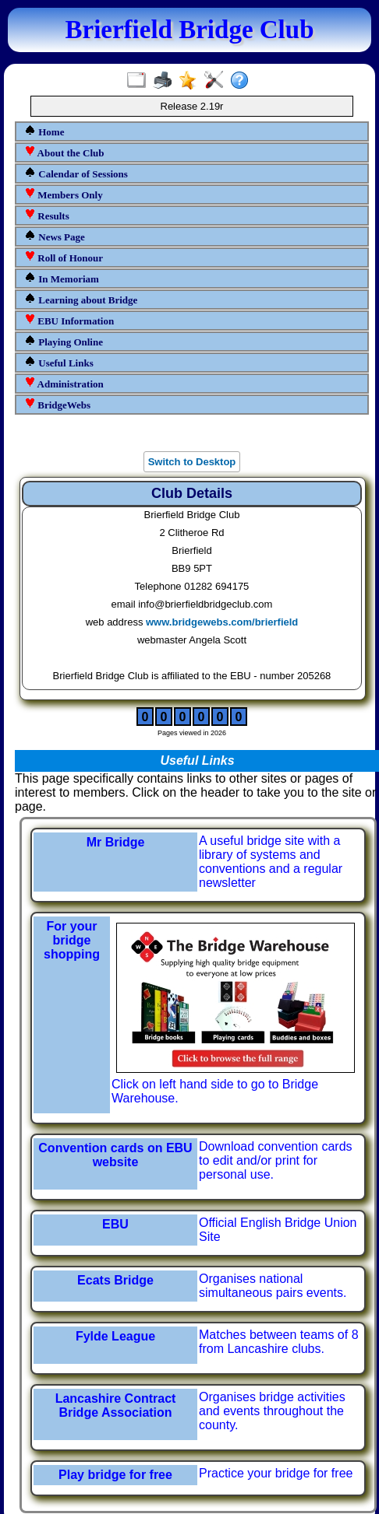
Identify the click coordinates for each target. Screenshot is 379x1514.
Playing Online (63, 341)
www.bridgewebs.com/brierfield (222, 622)
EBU (115, 1224)
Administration (64, 383)
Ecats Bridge (115, 1280)
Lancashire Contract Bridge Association (115, 1405)
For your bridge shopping (72, 940)
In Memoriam (61, 278)
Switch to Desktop (192, 462)
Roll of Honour (63, 257)
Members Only (63, 194)
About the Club (64, 152)
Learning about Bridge (80, 299)
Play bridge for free (115, 1474)
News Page (54, 236)
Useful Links (59, 362)
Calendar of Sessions (76, 173)
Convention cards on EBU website (115, 1155)
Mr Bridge (116, 842)
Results (46, 215)
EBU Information (69, 320)
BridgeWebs (57, 404)
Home (44, 131)
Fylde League (115, 1336)
